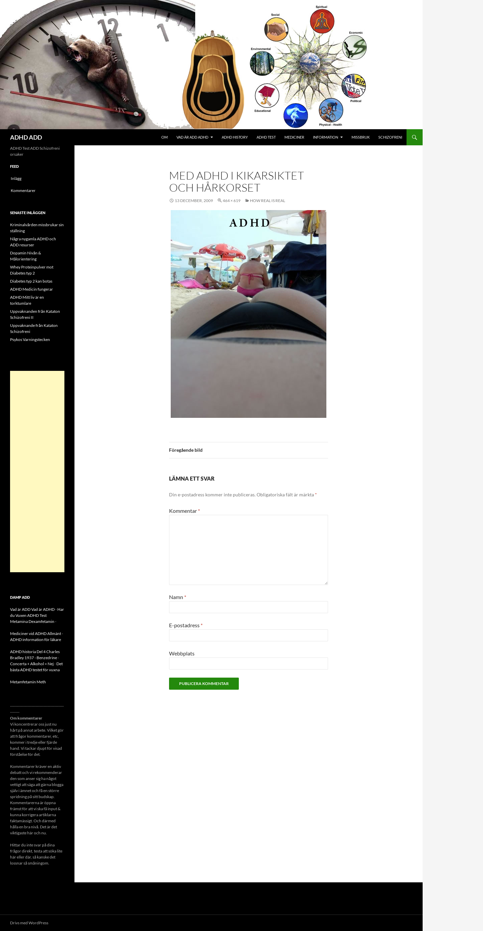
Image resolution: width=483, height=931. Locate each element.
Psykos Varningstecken (30, 339)
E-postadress (186, 625)
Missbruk (361, 137)
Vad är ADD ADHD (192, 137)
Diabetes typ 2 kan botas (31, 281)
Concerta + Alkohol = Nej (32, 663)
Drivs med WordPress (29, 922)
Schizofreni (390, 137)
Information (325, 137)
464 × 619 (231, 200)
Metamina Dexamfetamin (32, 621)
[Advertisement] (37, 471)
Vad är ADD (20, 609)
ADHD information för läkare (35, 639)
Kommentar (184, 510)
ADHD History (235, 137)
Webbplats (182, 653)
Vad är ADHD (43, 609)
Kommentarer (23, 190)
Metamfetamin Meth (28, 681)
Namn (177, 597)
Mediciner (294, 137)
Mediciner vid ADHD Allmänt (35, 633)
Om (164, 137)
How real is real (267, 200)
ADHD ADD (26, 137)
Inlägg (16, 178)
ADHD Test (266, 137)
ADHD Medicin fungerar (31, 289)
